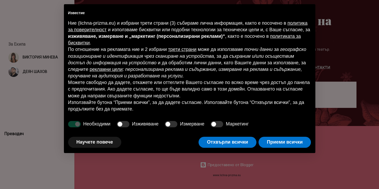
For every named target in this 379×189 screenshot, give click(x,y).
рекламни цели (106, 69)
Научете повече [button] (94, 142)
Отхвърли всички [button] (227, 142)
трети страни (182, 49)
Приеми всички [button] (285, 142)
